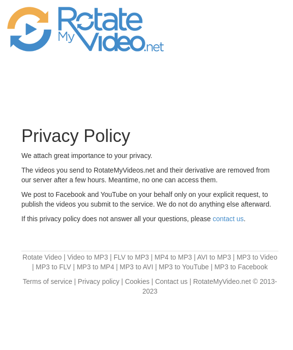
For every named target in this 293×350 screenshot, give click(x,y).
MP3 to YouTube (184, 267)
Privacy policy (99, 281)
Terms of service (47, 281)
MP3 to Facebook (241, 267)
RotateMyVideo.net (222, 281)
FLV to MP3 (131, 257)
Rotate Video (42, 257)
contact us (228, 219)
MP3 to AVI (136, 267)
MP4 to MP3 (173, 257)
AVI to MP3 (214, 257)
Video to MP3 (87, 257)
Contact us (171, 281)
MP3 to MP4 (95, 267)
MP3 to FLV (53, 267)
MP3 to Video (257, 257)
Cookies (137, 281)
